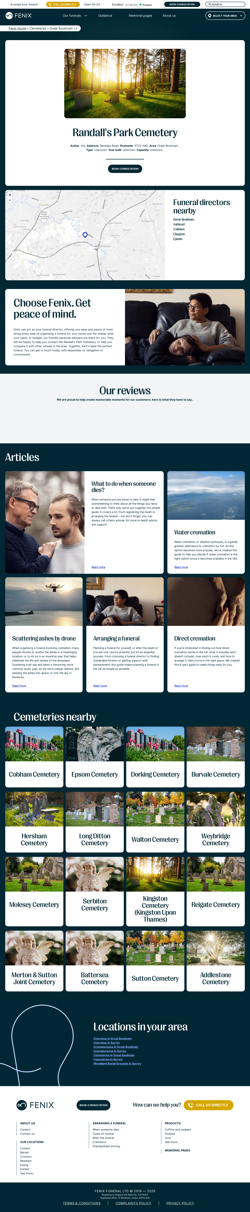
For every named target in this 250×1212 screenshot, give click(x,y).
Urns (168, 1138)
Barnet (24, 1152)
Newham (26, 1161)
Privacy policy (180, 1203)
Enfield (24, 1169)
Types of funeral (103, 1133)
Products (173, 1123)
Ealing (24, 1165)
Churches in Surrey (106, 1042)
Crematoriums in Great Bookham (115, 1047)
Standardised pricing (106, 1146)
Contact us (27, 1133)
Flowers (170, 1133)
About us (27, 1123)
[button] (85, 235)
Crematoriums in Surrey (109, 1051)
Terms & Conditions (82, 1203)
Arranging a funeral (109, 1123)
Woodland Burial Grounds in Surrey (117, 1063)
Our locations (32, 1142)
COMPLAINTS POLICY (133, 1203)
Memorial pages (177, 1150)
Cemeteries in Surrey (108, 1059)
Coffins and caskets (178, 1129)
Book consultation (182, 4)
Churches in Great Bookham (112, 1038)
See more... (27, 1173)
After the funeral (103, 1138)
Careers (25, 1129)
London (25, 1148)
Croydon (26, 1156)
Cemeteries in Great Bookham (114, 1055)
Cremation (99, 1142)
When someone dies (106, 1129)
